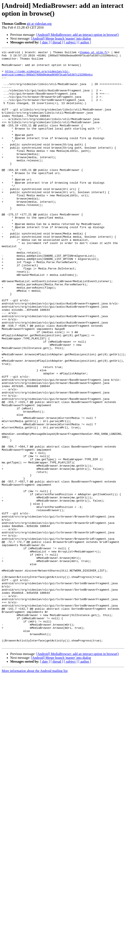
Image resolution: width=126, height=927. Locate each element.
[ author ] (84, 42)
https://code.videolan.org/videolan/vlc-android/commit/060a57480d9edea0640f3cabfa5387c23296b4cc (47, 77)
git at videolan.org (39, 23)
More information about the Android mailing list (35, 790)
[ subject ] (71, 42)
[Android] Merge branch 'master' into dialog (61, 38)
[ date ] (45, 42)
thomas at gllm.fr (94, 53)
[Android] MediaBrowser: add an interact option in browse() (77, 34)
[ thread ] (57, 42)
